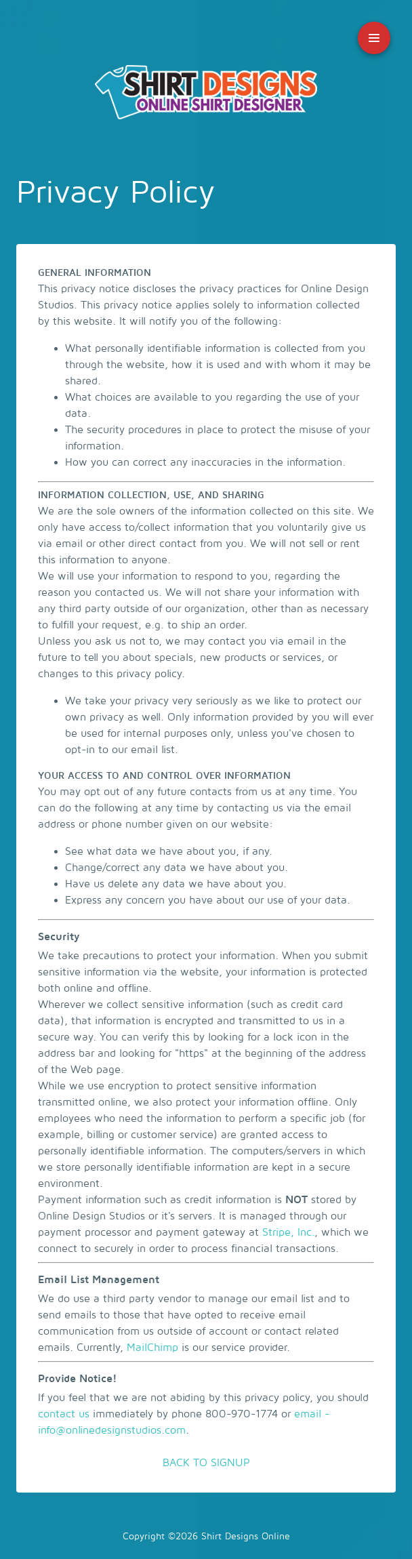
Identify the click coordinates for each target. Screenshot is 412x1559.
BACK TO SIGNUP (206, 1463)
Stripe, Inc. (288, 1232)
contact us (63, 1414)
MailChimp (152, 1347)
